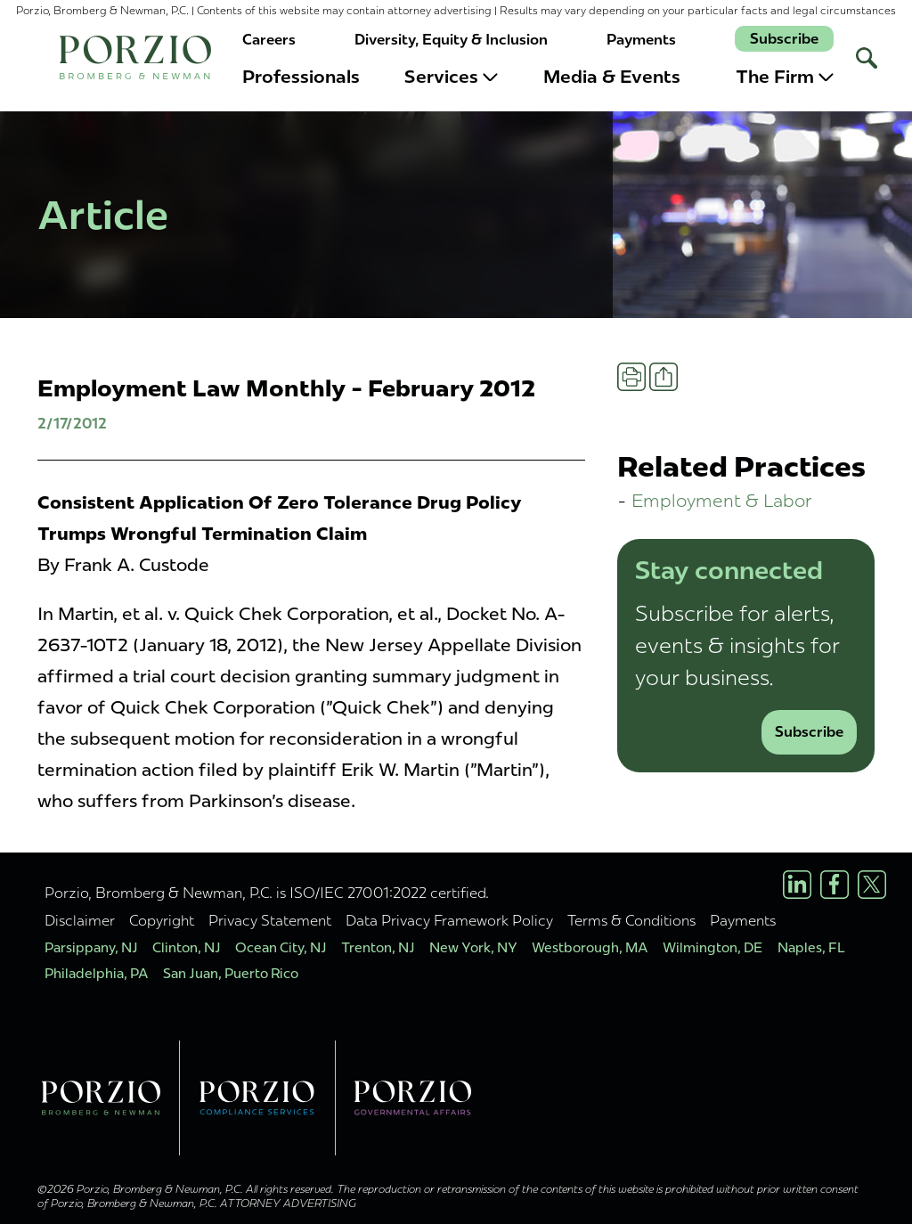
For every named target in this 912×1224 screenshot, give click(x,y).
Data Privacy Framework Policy (449, 920)
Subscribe (784, 38)
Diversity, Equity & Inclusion (451, 39)
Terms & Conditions (631, 920)
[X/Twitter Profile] (872, 884)
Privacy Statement (269, 920)
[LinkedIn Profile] (797, 884)
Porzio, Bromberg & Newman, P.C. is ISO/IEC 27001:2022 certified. (267, 893)
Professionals (301, 76)
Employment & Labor (721, 500)
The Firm (785, 76)
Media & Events (611, 76)
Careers (269, 39)
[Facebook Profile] (834, 884)
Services (451, 76)
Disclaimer (80, 920)
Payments (641, 39)
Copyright (161, 920)
